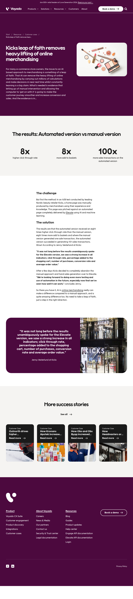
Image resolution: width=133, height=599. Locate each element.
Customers (74, 9)
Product (10, 511)
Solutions (45, 9)
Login (68, 542)
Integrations (12, 529)
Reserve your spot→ (85, 2)
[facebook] (7, 566)
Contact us (41, 529)
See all (64, 414)
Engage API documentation (79, 533)
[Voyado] (14, 9)
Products (32, 9)
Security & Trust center (47, 533)
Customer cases (31, 34)
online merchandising (72, 290)
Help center (71, 529)
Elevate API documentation (79, 537)
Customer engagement (17, 520)
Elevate (69, 212)
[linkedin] (12, 566)
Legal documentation (46, 537)
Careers (40, 516)
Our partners (42, 524)
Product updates (74, 524)
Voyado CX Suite (14, 516)
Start (8, 34)
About (84, 9)
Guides (69, 520)
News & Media (43, 520)
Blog (68, 516)
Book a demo (108, 9)
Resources (59, 9)
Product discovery (15, 524)
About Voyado (44, 511)
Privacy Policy (121, 566)
